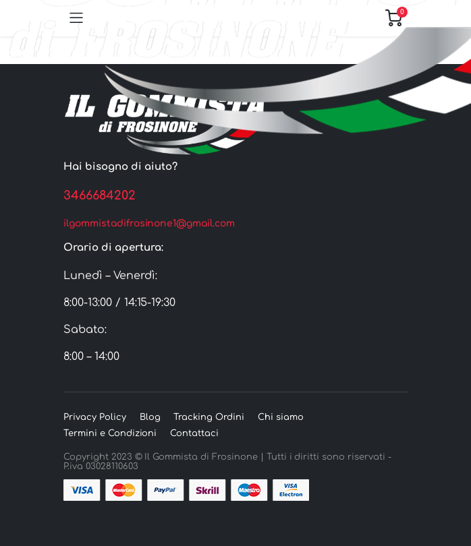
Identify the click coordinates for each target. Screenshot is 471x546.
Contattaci (194, 433)
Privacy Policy (94, 417)
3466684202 (99, 195)
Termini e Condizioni (110, 433)
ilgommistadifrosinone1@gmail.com (149, 223)
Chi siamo (281, 417)
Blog (150, 417)
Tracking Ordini (208, 417)
